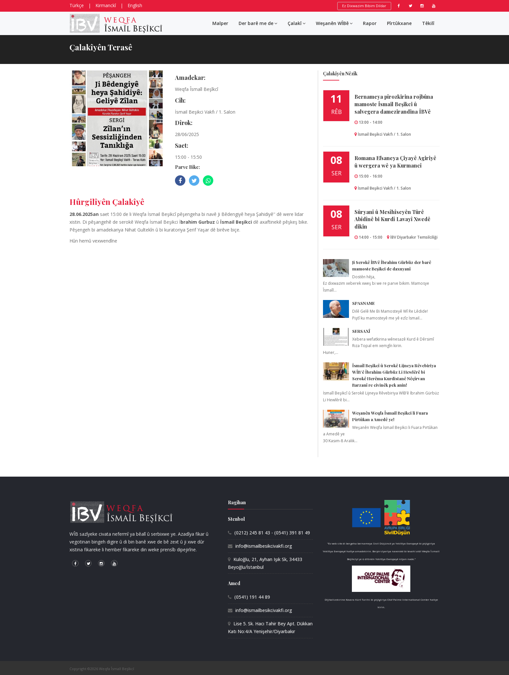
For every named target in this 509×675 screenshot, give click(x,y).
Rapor (370, 23)
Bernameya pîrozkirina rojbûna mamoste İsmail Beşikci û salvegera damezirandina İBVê (393, 104)
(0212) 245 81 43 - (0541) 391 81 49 (272, 533)
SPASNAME (363, 303)
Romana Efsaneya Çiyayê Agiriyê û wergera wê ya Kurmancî (395, 162)
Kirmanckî (105, 5)
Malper (220, 23)
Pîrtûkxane (399, 23)
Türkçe (76, 5)
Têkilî (428, 23)
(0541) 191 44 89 (252, 597)
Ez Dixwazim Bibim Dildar (364, 5)
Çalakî (296, 23)
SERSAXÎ (361, 331)
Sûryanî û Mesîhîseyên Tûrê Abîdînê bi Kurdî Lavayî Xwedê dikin (392, 219)
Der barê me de (258, 23)
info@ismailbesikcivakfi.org (263, 546)
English (135, 5)
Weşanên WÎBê (334, 23)
